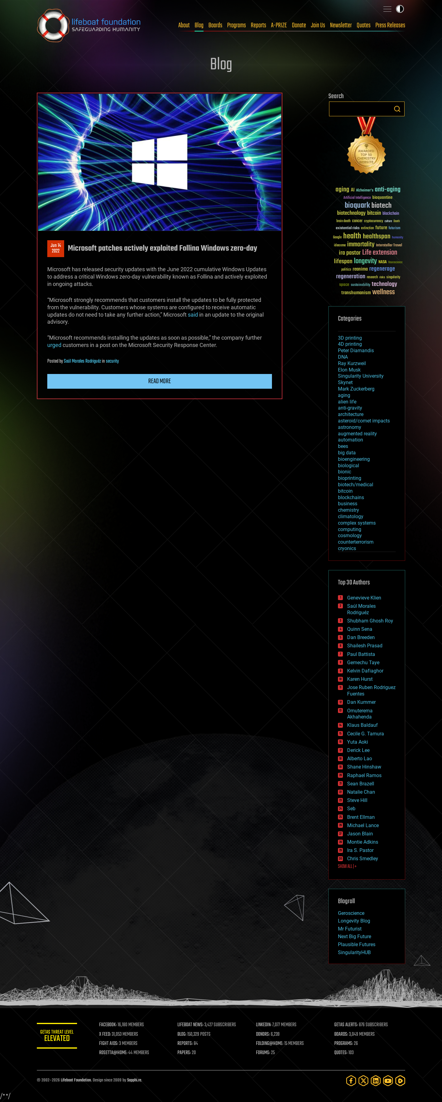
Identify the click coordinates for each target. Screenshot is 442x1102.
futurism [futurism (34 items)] (394, 228)
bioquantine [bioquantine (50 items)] (382, 197)
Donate (299, 25)
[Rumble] (400, 1080)
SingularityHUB (354, 952)
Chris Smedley (362, 858)
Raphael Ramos (364, 775)
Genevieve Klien (364, 598)
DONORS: (264, 1034)
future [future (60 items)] (381, 228)
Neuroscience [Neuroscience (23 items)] (395, 262)
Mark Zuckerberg (356, 389)
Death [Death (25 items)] (397, 221)
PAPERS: (186, 1053)
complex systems (357, 523)
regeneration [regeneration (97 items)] (350, 276)
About (184, 25)
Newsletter (341, 25)
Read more (159, 381)
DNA (343, 357)
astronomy (349, 427)
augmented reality (357, 434)
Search (397, 109)
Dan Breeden (361, 637)
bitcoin (345, 491)
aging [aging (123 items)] (342, 190)
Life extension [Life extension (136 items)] (379, 253)
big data (347, 453)
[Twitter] (363, 1080)
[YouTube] (388, 1080)
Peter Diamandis (356, 350)
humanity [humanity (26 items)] (397, 238)
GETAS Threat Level (58, 1036)
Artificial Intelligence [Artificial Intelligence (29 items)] (357, 198)
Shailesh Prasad (364, 646)
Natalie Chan (361, 792)
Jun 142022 (56, 248)
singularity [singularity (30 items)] (393, 277)
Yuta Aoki (357, 742)
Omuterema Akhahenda (360, 714)
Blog (199, 25)
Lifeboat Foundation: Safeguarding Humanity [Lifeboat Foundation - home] (89, 25)
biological (348, 465)
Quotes (363, 25)
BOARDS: (342, 1034)
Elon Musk (349, 370)
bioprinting (349, 478)
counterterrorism (356, 542)
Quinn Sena (359, 629)
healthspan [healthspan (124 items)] (376, 237)
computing (349, 529)
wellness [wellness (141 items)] (383, 292)
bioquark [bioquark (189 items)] (357, 205)
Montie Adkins (362, 842)
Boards (215, 25)
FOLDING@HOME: (271, 1044)
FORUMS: (265, 1053)
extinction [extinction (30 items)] (367, 228)
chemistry (348, 510)
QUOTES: (341, 1053)
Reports (258, 25)
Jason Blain (360, 834)
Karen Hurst (360, 679)
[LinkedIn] (376, 1080)
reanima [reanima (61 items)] (360, 269)
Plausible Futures (356, 944)
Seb (351, 808)
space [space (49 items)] (344, 284)
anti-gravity (350, 408)
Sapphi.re (134, 1080)
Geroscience (351, 913)
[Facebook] (351, 1080)
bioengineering (354, 459)
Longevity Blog (354, 921)
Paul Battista (361, 654)
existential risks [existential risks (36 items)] (347, 228)
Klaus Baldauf (362, 725)
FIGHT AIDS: (111, 1044)
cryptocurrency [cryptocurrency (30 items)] (373, 221)
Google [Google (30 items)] (337, 238)
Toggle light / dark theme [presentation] (400, 9)
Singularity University (361, 376)
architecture (350, 414)
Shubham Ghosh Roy (370, 621)
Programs (236, 25)
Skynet (345, 382)
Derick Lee (358, 750)
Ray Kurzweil (352, 363)
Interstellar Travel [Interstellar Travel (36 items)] (389, 245)
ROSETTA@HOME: (116, 1053)
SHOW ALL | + (347, 867)
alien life (347, 402)
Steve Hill (357, 800)
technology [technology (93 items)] (384, 284)
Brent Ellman (361, 817)
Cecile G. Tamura (365, 734)
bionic (344, 472)
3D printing (350, 338)
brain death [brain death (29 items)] (343, 221)
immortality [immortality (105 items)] (360, 244)
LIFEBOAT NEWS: (193, 1025)
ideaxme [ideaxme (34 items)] (340, 246)
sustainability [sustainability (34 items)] (360, 285)
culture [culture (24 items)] (388, 221)
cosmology (350, 535)
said (193, 314)
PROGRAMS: (344, 1044)
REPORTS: (187, 1044)
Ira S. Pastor (360, 850)
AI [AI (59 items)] (353, 190)
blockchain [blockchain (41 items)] (390, 213)
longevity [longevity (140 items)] (365, 261)
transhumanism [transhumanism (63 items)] (356, 293)
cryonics (347, 548)
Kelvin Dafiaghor (365, 671)
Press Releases (390, 25)
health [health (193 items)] (352, 236)
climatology (350, 516)
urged (54, 345)
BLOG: (184, 1034)
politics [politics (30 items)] (346, 270)
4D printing (350, 344)
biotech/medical (355, 484)
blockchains (351, 497)
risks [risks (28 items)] (382, 277)
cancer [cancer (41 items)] (357, 221)
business (347, 504)
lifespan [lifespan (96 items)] (343, 261)
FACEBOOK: (110, 1025)
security (112, 361)
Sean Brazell (360, 784)
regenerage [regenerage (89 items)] (382, 269)
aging (344, 395)
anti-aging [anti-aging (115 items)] (388, 190)
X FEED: (108, 1034)
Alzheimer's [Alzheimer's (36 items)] (364, 190)
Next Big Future (354, 936)
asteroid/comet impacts (364, 421)
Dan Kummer (361, 702)
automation (350, 440)
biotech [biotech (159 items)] (381, 206)
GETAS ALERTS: (347, 1025)
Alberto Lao (359, 758)
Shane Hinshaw (364, 767)
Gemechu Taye (363, 662)
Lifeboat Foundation (76, 1080)
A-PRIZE (279, 25)
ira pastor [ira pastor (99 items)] (350, 252)
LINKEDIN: (265, 1025)
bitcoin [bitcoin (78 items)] (374, 213)
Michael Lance (363, 825)
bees (343, 446)
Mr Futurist (350, 929)
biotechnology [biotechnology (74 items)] (351, 213)
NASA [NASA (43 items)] (382, 262)
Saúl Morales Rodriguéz (82, 361)
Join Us (318, 25)
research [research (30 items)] (372, 277)
